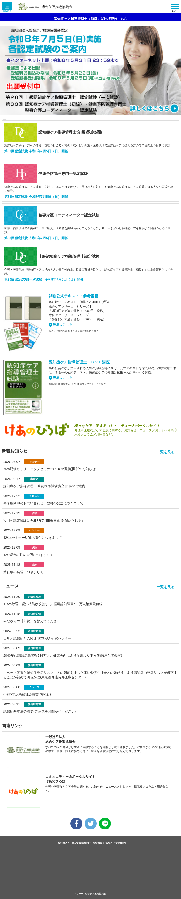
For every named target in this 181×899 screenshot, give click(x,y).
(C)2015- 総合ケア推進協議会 (91, 893)
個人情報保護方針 (81, 843)
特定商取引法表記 (102, 843)
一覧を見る (166, 452)
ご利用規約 (120, 843)
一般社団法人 (62, 843)
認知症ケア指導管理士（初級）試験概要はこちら (90, 19)
